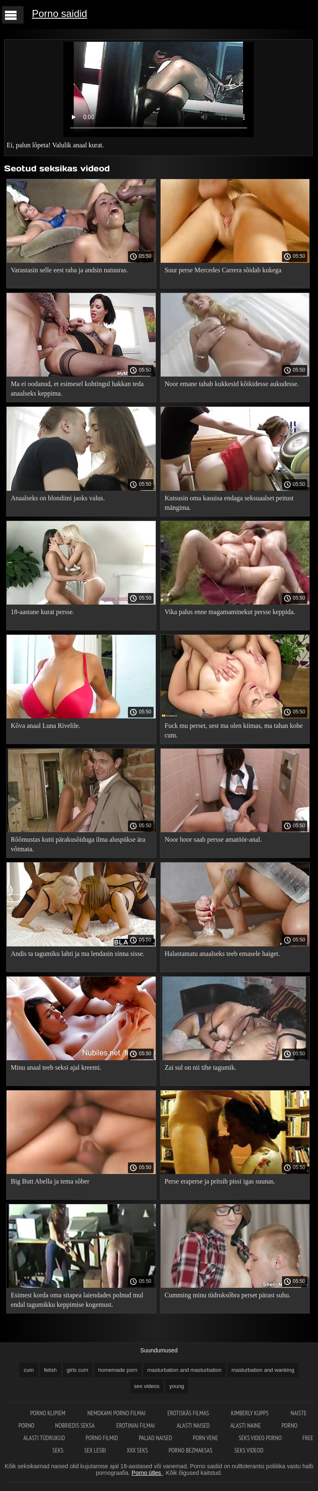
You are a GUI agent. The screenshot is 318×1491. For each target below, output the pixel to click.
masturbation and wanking (262, 1370)
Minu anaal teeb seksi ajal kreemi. (56, 1067)
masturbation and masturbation (184, 1370)
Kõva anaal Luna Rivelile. (45, 725)
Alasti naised (193, 1425)
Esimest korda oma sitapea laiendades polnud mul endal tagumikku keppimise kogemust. (77, 1300)
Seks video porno (260, 1438)
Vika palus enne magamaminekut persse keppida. (230, 611)
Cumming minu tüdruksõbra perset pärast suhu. (228, 1295)
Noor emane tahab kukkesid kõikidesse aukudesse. (232, 383)
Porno (289, 1425)
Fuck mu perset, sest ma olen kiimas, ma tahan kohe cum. (234, 730)
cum (29, 1370)
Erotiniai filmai (136, 1425)
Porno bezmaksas (191, 1450)
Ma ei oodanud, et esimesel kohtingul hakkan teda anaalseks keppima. (77, 388)
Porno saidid (59, 13)
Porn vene (205, 1438)
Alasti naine (245, 1425)
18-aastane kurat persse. (42, 611)
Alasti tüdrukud (44, 1438)
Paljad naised (155, 1438)
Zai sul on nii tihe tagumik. (200, 1067)
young (176, 1386)
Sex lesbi (95, 1450)
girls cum (77, 1370)
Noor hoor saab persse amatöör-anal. (213, 839)
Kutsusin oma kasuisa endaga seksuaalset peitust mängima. (229, 503)
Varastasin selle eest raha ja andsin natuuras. (69, 270)
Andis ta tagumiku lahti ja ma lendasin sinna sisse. (78, 953)
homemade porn (117, 1370)
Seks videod (248, 1450)
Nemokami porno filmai (117, 1413)
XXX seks (137, 1450)
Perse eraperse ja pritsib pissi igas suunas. (220, 1181)
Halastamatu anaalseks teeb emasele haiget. (222, 953)
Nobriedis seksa (75, 1425)
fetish (50, 1370)
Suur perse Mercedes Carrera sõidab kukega (223, 270)
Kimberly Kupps (250, 1413)
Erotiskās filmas (188, 1413)
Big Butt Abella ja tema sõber (50, 1181)
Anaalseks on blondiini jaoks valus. (58, 498)
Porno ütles (147, 1472)
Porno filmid (102, 1438)
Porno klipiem (48, 1413)
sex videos (146, 1386)
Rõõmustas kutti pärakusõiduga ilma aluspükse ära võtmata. (78, 844)
